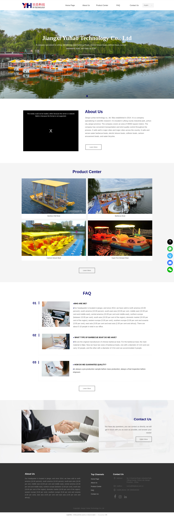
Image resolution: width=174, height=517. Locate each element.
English (146, 5)
